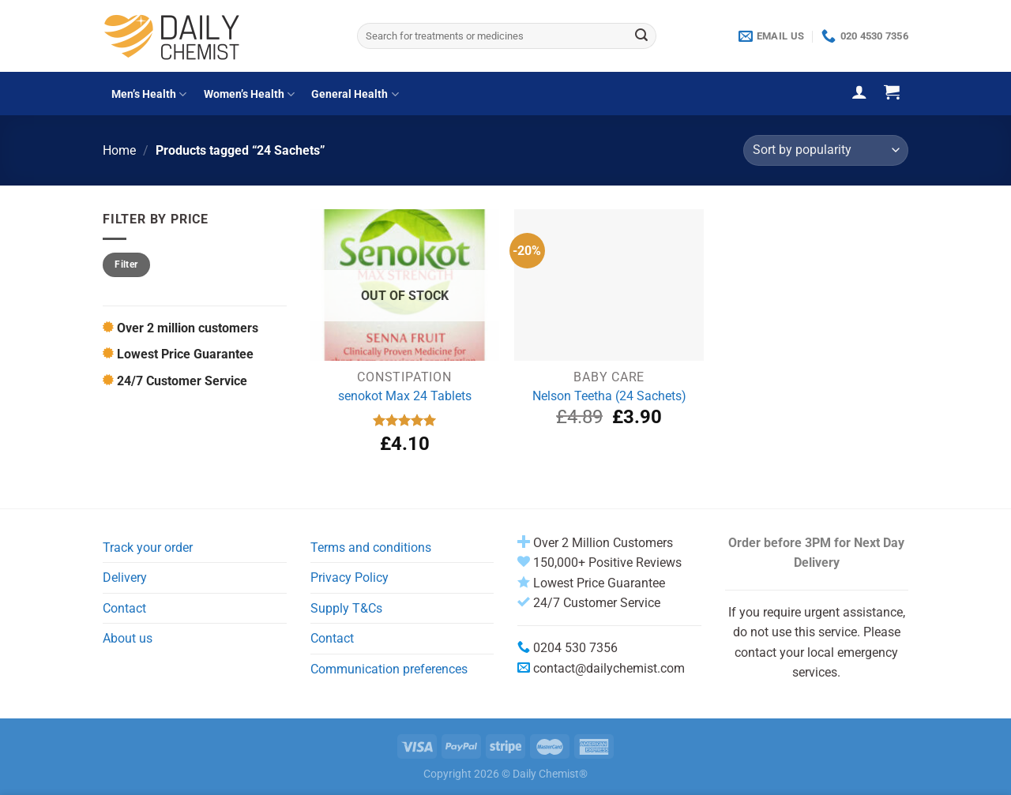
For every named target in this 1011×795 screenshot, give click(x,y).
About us (127, 638)
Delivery (125, 577)
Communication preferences (389, 669)
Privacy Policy (349, 577)
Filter (126, 264)
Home (119, 150)
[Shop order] (825, 150)
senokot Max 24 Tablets (405, 395)
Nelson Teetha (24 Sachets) (609, 395)
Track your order (148, 547)
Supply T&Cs (346, 608)
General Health (354, 94)
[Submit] (641, 36)
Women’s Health (249, 94)
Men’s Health (148, 94)
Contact (124, 608)
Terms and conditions (370, 547)
